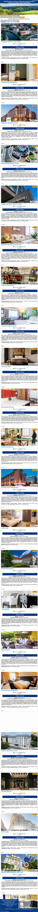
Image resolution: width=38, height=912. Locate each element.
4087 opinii (27, 51)
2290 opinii (25, 473)
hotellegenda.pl (35, 0)
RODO (12, 905)
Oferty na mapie (10, 15)
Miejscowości (16, 15)
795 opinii (23, 684)
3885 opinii (26, 789)
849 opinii (27, 220)
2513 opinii (23, 558)
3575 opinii (23, 873)
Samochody (9, 17)
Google (3, 900)
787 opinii (23, 642)
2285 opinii (26, 347)
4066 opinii (26, 136)
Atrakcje (15, 17)
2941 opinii (26, 727)
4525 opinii (27, 263)
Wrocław (35, 24)
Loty (3, 17)
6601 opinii (27, 178)
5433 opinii (24, 831)
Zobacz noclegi (20, 49)
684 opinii (24, 389)
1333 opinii (25, 305)
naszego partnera (25, 60)
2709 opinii (25, 600)
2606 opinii (25, 432)
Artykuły (21, 17)
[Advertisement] (19, 750)
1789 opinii (26, 515)
